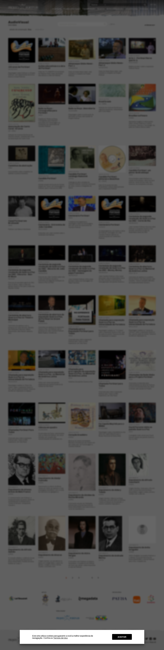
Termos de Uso (60, 638)
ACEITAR (122, 637)
